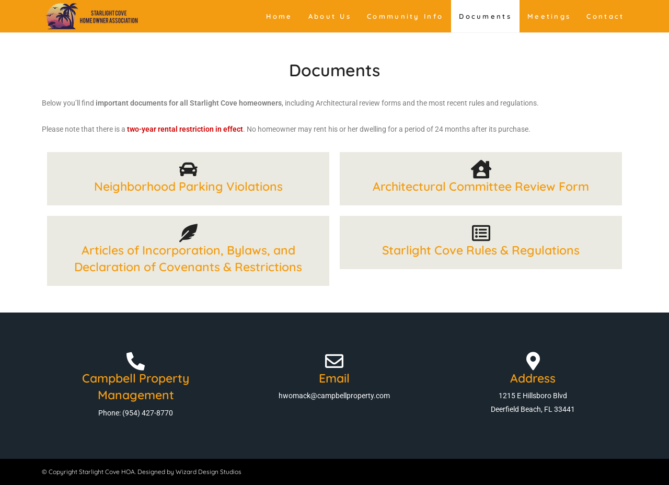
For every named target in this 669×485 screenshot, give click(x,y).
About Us (329, 16)
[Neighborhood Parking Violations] (188, 169)
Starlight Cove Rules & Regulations (481, 250)
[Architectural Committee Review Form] (481, 169)
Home (279, 16)
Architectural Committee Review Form (481, 186)
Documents (485, 16)
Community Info (405, 16)
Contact (605, 16)
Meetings (549, 16)
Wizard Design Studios (208, 472)
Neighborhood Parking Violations (188, 186)
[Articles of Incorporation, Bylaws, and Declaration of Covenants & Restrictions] (188, 233)
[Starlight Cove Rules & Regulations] (481, 233)
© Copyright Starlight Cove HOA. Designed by (109, 472)
